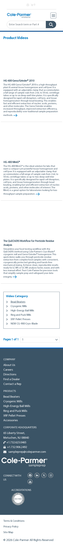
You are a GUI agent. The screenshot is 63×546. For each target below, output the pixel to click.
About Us (9, 365)
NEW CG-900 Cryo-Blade (24, 323)
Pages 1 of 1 (11, 339)
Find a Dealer (11, 379)
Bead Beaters (18, 302)
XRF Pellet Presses (20, 319)
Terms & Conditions (14, 521)
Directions (9, 374)
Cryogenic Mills (19, 306)
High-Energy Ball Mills (22, 310)
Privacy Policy (10, 526)
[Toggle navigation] (53, 15)
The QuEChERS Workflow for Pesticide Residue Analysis (28, 243)
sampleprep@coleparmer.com (26, 452)
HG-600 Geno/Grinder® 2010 (18, 81)
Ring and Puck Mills (21, 315)
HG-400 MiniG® (11, 162)
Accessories (10, 420)
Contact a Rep (12, 384)
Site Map (8, 532)
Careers (8, 369)
